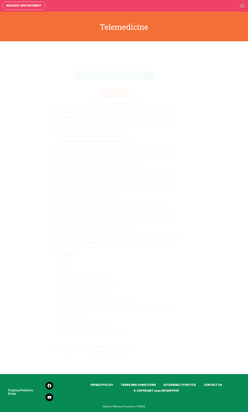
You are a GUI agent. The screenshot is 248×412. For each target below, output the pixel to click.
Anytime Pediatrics (166, 212)
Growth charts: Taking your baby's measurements (99, 140)
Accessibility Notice (180, 384)
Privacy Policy (101, 384)
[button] (242, 6)
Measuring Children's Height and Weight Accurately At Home (106, 136)
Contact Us (213, 384)
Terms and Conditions (138, 384)
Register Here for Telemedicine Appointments (124, 75)
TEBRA (140, 406)
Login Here (124, 93)
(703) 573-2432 (129, 351)
